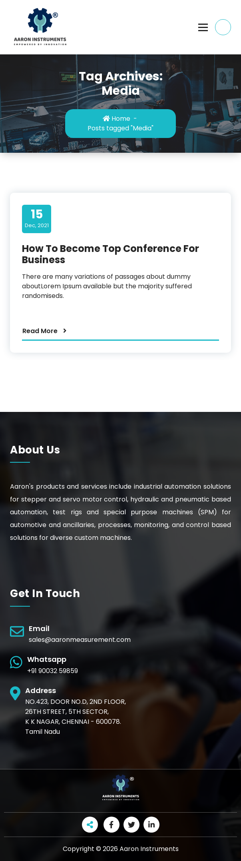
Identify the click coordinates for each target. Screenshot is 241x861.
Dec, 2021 (37, 218)
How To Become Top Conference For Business (110, 254)
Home (116, 118)
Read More (40, 331)
